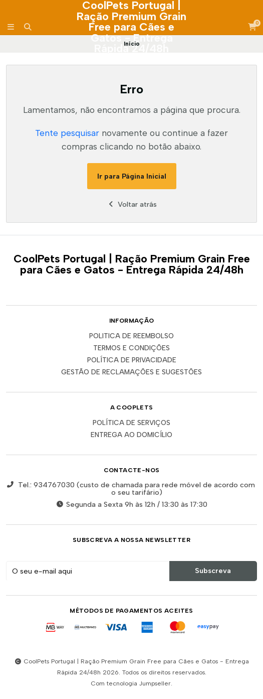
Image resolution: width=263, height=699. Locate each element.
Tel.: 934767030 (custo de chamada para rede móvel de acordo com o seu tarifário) (130, 488)
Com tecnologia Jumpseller (131, 683)
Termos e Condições (131, 348)
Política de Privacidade (131, 360)
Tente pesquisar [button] (67, 132)
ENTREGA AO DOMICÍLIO (131, 435)
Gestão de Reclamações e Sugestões (131, 372)
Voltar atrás (132, 204)
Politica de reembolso (131, 336)
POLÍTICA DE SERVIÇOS (131, 423)
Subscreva (213, 570)
